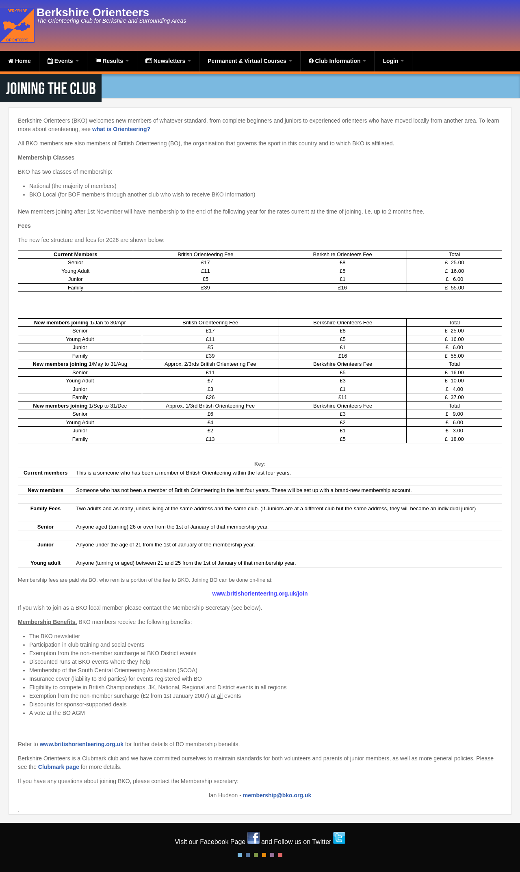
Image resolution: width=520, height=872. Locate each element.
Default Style (240, 855)
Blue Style (248, 855)
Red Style (280, 855)
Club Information (337, 61)
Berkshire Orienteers (93, 12)
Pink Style (272, 855)
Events (63, 61)
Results (112, 61)
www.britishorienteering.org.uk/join (260, 593)
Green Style (256, 855)
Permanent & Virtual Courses (250, 61)
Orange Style (264, 855)
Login (393, 61)
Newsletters (168, 61)
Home (19, 61)
